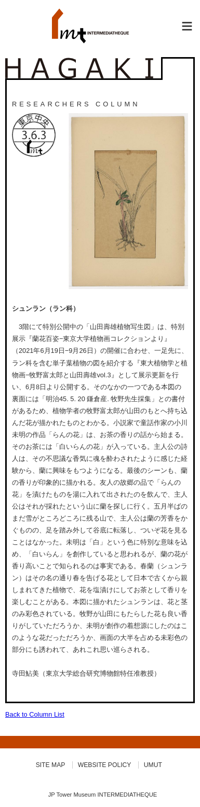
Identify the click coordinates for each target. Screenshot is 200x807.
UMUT (153, 765)
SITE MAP (50, 765)
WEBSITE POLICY (104, 765)
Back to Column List (34, 714)
